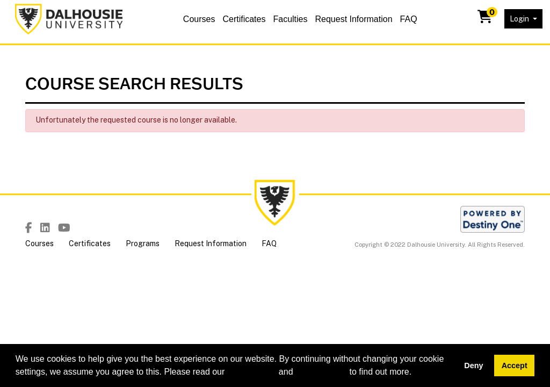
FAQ (408, 19)
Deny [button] (473, 365)
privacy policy (321, 371)
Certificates (243, 19)
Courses (199, 19)
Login (520, 19)
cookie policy (252, 371)
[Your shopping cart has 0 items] (485, 19)
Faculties (290, 19)
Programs (143, 243)
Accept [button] (514, 365)
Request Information (353, 19)
